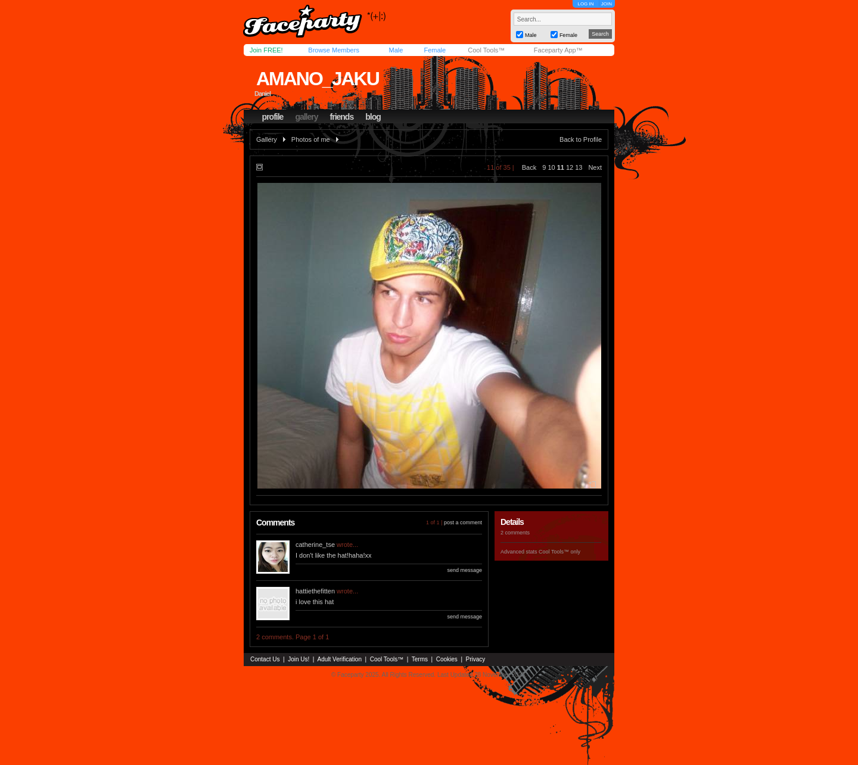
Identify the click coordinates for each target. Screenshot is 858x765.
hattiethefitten (315, 591)
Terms (420, 659)
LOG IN (585, 4)
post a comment (463, 522)
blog (373, 117)
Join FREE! (266, 50)
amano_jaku (317, 78)
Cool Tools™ (486, 50)
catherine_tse (315, 544)
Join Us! (298, 659)
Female (435, 50)
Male (395, 50)
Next (595, 167)
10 (551, 167)
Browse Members (333, 50)
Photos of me (310, 139)
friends (342, 117)
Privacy (476, 659)
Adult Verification (339, 659)
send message (464, 570)
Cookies (447, 659)
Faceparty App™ (558, 50)
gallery (306, 117)
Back (529, 167)
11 (560, 167)
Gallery (266, 139)
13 (578, 167)
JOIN (606, 4)
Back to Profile (580, 139)
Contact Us (264, 659)
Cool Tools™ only (559, 552)
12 (569, 167)
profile (273, 117)
